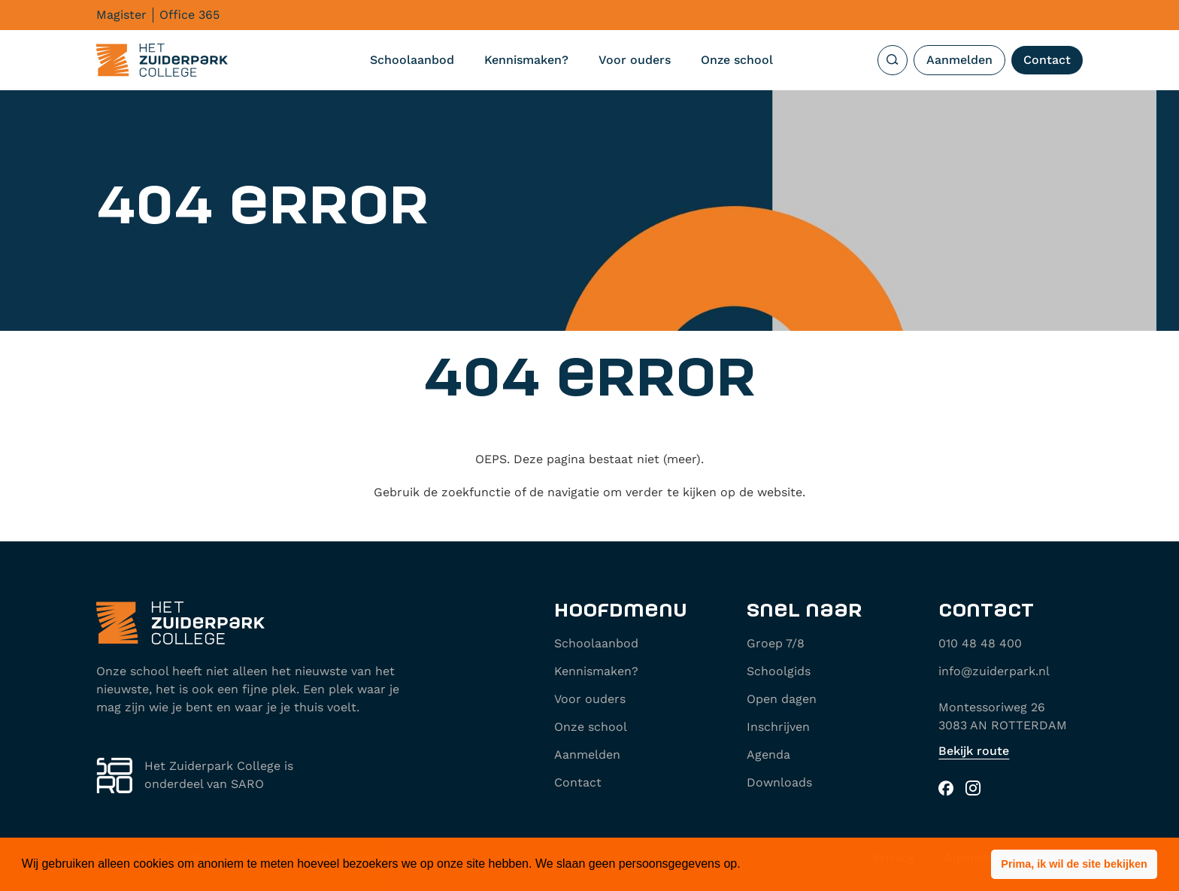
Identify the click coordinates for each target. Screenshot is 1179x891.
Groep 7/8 (776, 643)
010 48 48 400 (980, 643)
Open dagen (782, 699)
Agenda (768, 754)
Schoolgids (779, 671)
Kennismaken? (526, 60)
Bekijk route (973, 751)
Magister (121, 15)
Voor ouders (635, 60)
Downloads (779, 782)
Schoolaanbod (412, 60)
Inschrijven (778, 727)
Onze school (737, 60)
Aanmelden (959, 60)
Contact (1047, 60)
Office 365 (189, 15)
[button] (1074, 865)
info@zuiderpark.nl (994, 671)
